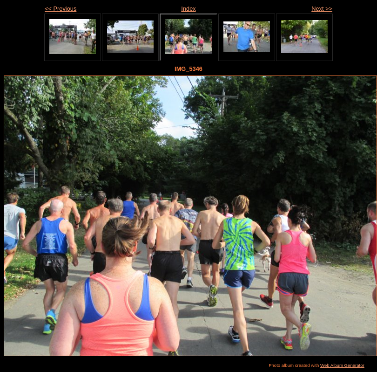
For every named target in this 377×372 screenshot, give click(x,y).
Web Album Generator (342, 365)
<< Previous (60, 8)
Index (188, 8)
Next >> (321, 8)
